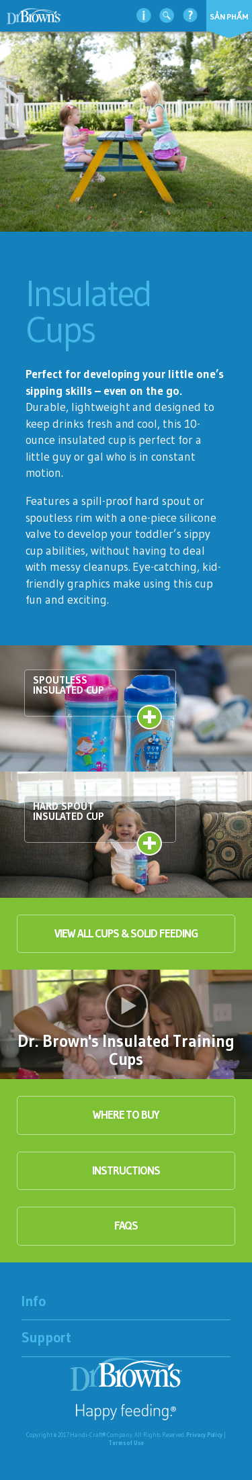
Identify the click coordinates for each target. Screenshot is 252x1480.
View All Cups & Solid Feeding (125, 933)
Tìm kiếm (166, 15)
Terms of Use (126, 1442)
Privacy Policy (204, 1434)
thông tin (143, 15)
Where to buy (126, 1114)
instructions (125, 1170)
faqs (126, 1225)
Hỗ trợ (190, 15)
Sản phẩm (229, 16)
